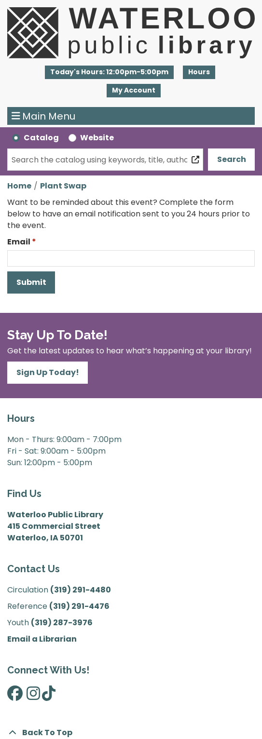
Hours (199, 72)
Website (97, 137)
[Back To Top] (131, 732)
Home (19, 185)
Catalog (41, 137)
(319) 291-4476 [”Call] (79, 606)
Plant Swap (63, 185)
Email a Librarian (42, 639)
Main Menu (44, 116)
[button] (109, 72)
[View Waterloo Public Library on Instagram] (33, 696)
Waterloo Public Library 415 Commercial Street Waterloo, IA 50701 (55, 526)
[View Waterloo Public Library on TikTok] (48, 696)
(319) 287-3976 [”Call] (62, 622)
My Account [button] (133, 90)
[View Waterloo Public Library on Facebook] (15, 696)
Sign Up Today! (47, 372)
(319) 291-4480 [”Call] (80, 589)
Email (18, 241)
